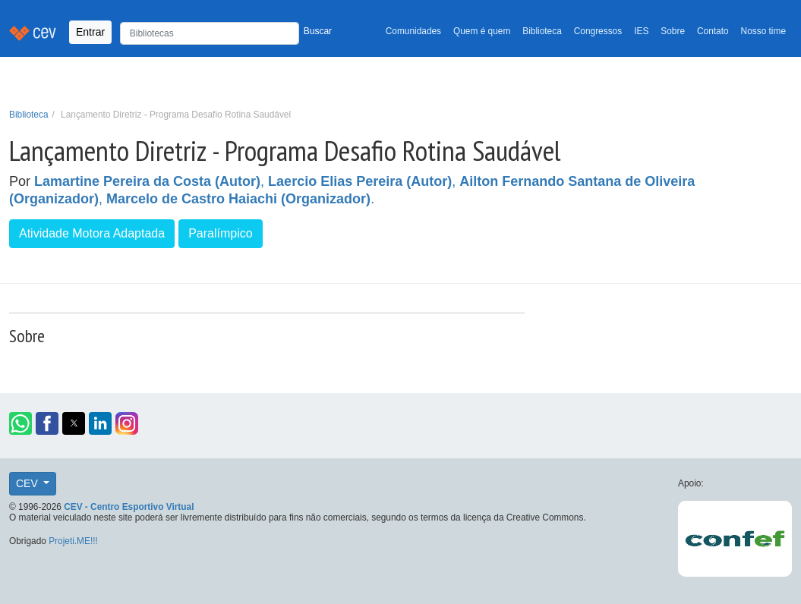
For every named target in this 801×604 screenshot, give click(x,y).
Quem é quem (481, 31)
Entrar (90, 32)
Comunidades (413, 31)
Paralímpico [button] (220, 233)
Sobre (673, 31)
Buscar (318, 31)
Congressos (598, 31)
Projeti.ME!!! (73, 541)
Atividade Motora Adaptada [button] (92, 233)
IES (641, 31)
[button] (20, 423)
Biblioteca (542, 31)
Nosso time (763, 31)
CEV (28, 483)
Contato (713, 31)
